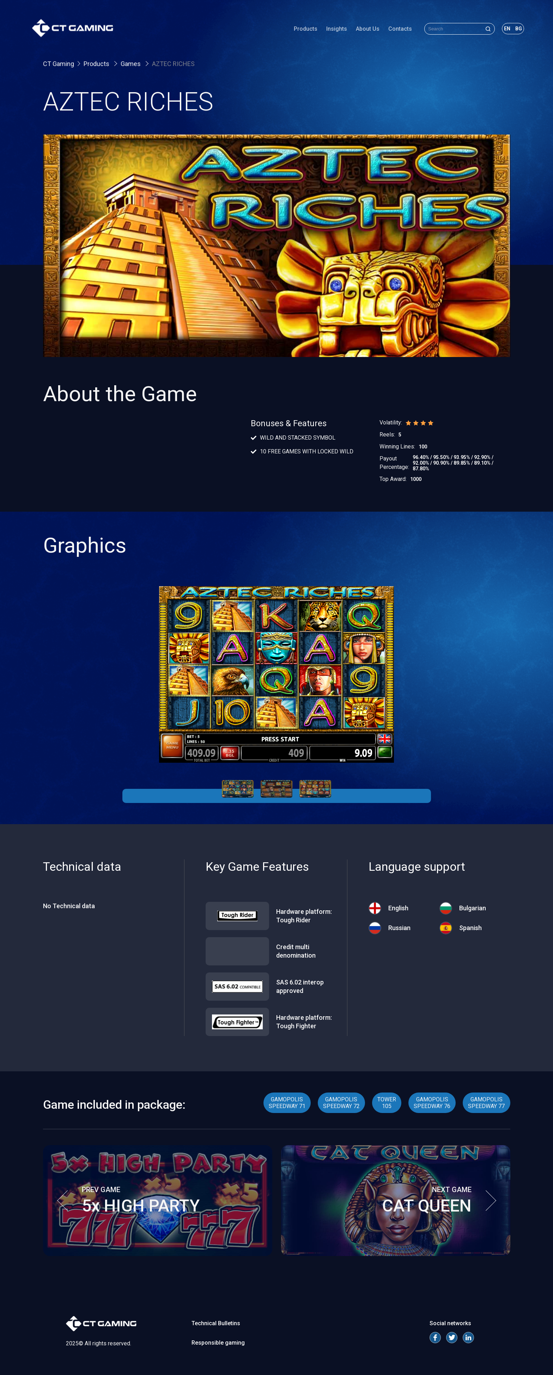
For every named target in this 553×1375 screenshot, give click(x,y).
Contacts (397, 29)
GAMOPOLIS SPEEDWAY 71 (287, 1102)
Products (302, 29)
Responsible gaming (218, 1342)
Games (131, 63)
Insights (333, 29)
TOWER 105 (386, 1102)
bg (515, 29)
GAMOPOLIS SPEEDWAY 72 (341, 1102)
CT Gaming (58, 63)
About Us (364, 29)
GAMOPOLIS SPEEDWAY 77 (486, 1102)
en (504, 29)
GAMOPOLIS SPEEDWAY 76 (432, 1102)
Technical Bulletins (216, 1323)
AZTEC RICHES (173, 63)
